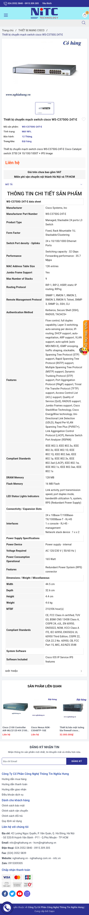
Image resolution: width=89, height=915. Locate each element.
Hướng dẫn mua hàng (14, 779)
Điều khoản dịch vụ (12, 794)
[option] (44, 69)
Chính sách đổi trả (12, 815)
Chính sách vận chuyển (15, 810)
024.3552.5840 (23, 847)
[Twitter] (12, 894)
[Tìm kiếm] (83, 23)
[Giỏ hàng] (84, 15)
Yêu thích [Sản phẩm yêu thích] (47, 3)
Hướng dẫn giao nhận (14, 789)
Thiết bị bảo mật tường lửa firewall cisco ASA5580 (72, 729)
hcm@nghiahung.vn (45, 842)
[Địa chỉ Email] (34, 761)
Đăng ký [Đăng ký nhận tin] (77, 761)
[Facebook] (5, 894)
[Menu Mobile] (5, 15)
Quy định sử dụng (12, 821)
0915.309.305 (42, 847)
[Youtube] (20, 894)
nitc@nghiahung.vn (20, 842)
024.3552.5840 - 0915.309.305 (21, 3)
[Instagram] (27, 894)
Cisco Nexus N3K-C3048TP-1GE (40, 729)
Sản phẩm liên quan (44, 686)
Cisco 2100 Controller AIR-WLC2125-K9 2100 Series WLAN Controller (15, 729)
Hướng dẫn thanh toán (14, 784)
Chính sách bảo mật (13, 805)
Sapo (52, 911)
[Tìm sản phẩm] (39, 23)
